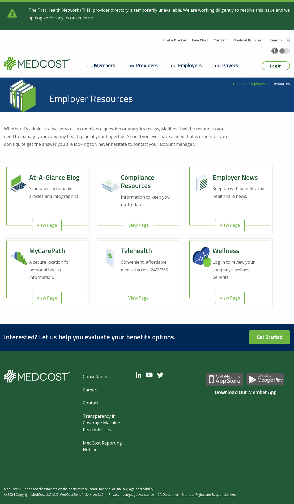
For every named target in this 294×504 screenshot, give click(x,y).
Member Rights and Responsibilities (209, 494)
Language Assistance (138, 494)
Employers (190, 65)
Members (104, 65)
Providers (146, 65)
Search (280, 40)
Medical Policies (247, 40)
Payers (230, 65)
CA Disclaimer (167, 494)
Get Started (269, 337)
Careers (91, 390)
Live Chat (200, 40)
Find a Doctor (175, 40)
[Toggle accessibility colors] (284, 51)
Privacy (114, 494)
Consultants (95, 376)
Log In (276, 66)
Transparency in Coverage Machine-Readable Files (102, 423)
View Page (47, 225)
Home (238, 83)
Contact (221, 40)
